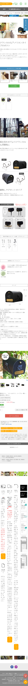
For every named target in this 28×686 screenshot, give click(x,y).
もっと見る (14, 86)
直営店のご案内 (23, 487)
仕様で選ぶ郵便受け (18, 456)
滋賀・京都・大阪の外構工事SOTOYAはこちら (23, 504)
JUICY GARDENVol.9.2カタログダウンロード (23, 528)
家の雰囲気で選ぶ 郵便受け (19, 459)
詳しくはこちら (3, 556)
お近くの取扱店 (23, 494)
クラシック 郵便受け (7, 460)
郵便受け (3, 456)
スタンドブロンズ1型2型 (9, 243)
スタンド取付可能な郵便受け (8, 457)
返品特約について (14, 447)
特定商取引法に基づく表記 (14, 680)
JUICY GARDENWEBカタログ (23, 516)
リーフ (9, 100)
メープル (3, 101)
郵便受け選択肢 (9, 456)
